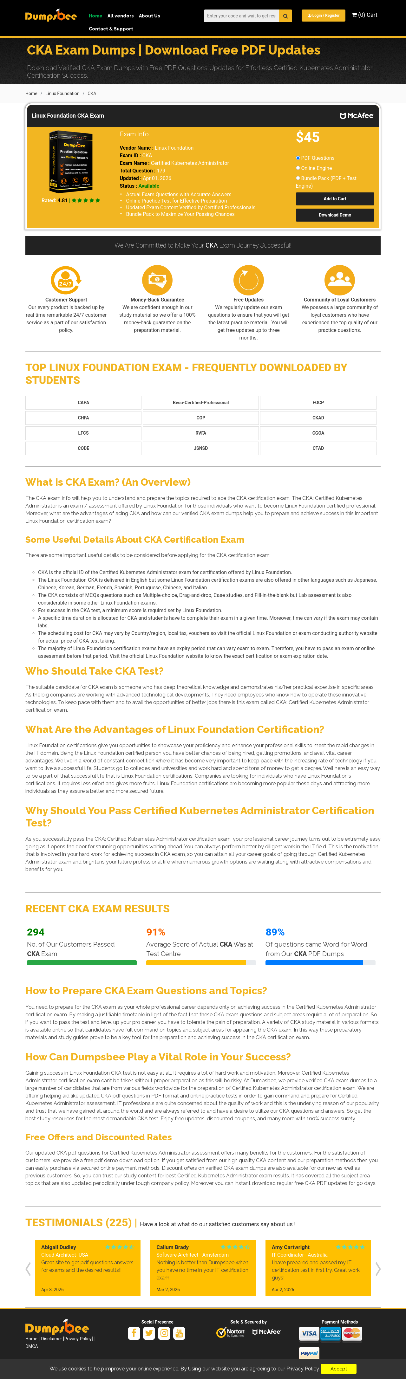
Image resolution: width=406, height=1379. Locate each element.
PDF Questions (315, 157)
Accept (339, 1369)
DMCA (31, 1346)
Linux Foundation (62, 92)
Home (95, 15)
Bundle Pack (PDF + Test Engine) (326, 181)
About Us (149, 15)
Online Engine (314, 168)
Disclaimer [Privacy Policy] (67, 1338)
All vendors (121, 15)
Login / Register (323, 15)
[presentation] (27, 1268)
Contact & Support (111, 28)
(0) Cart (364, 14)
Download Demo (335, 214)
